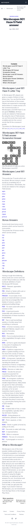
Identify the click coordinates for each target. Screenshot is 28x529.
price (4, 212)
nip (3, 240)
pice (3, 253)
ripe (3, 204)
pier (3, 196)
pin (3, 258)
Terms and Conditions (10, 514)
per (3, 248)
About (5, 511)
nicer (4, 209)
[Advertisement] (14, 43)
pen (3, 245)
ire (3, 238)
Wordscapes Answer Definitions (13, 78)
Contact (12, 511)
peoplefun (13, 453)
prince (4, 217)
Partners (21, 514)
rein (3, 206)
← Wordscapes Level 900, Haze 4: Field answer (8, 501)
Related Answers (8, 81)
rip (3, 268)
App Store (11, 491)
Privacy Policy (21, 511)
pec (3, 243)
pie (3, 255)
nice (3, 194)
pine (3, 199)
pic (3, 250)
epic (3, 191)
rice (3, 201)
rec (3, 263)
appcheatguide (5, 2)
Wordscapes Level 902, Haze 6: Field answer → (20, 501)
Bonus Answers (8, 76)
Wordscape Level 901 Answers (13, 74)
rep (3, 265)
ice (3, 235)
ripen (4, 214)
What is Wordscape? (9, 83)
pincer (4, 260)
